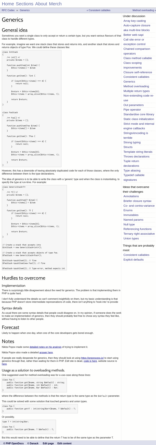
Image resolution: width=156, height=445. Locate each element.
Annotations (131, 196)
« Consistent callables (98, 10)
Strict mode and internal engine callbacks (138, 126)
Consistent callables (136, 76)
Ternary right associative (139, 233)
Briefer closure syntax (137, 201)
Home (8, 3)
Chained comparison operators (136, 51)
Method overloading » (144, 10)
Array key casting (134, 20)
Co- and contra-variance (139, 205)
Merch (55, 3)
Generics (25, 10)
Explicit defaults (133, 259)
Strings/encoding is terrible (135, 135)
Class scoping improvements (132, 65)
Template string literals (137, 151)
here (4, 363)
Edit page (48, 442)
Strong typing (132, 142)
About (41, 3)
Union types (131, 238)
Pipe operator (132, 109)
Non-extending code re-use (138, 98)
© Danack (32, 442)
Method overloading (136, 86)
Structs (127, 147)
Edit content (64, 442)
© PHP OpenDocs (13, 442)
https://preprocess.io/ (92, 357)
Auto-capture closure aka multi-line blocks (136, 28)
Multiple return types (136, 91)
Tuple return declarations (131, 163)
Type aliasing (131, 170)
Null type (129, 224)
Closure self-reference (137, 72)
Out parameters (133, 105)
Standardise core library (138, 114)
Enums (128, 210)
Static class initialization (138, 119)
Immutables (130, 215)
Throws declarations (136, 156)
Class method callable (137, 58)
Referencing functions (137, 229)
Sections (24, 3)
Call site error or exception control (134, 42)
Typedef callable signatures (133, 177)
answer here (46, 352)
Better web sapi (133, 34)
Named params (133, 219)
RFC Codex (8, 10)
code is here (90, 360)
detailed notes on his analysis (45, 346)
